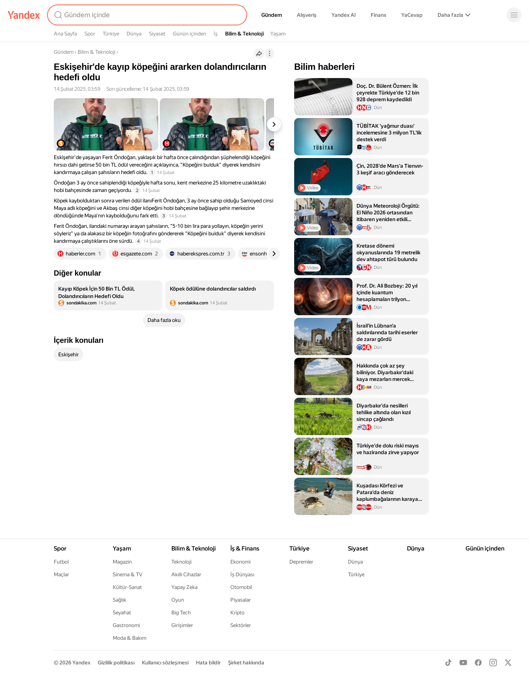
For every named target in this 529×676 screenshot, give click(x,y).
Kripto (237, 612)
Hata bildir (208, 663)
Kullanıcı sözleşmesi (165, 663)
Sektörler (240, 625)
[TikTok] (448, 662)
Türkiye (111, 34)
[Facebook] (478, 662)
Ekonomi (240, 562)
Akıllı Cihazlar (186, 574)
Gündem (271, 15)
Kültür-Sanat (127, 587)
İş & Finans (244, 548)
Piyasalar (240, 600)
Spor (89, 34)
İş (216, 34)
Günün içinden (189, 34)
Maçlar (61, 574)
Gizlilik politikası (116, 663)
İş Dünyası (242, 574)
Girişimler (182, 625)
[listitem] (108, 295)
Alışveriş (307, 15)
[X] (508, 662)
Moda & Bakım (129, 638)
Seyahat (122, 612)
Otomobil (241, 587)
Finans (378, 15)
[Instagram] (493, 662)
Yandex (81, 663)
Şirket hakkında (246, 663)
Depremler (301, 562)
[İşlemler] (269, 53)
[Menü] (514, 14)
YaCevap (412, 15)
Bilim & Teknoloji (244, 33)
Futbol (61, 562)
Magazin (122, 562)
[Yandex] (23, 14)
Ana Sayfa (65, 34)
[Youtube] (463, 662)
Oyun (177, 600)
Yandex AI (344, 15)
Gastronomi (126, 625)
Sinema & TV (127, 574)
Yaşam (278, 34)
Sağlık (119, 600)
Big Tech (181, 612)
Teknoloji (181, 562)
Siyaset (157, 34)
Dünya (134, 34)
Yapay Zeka (184, 587)
